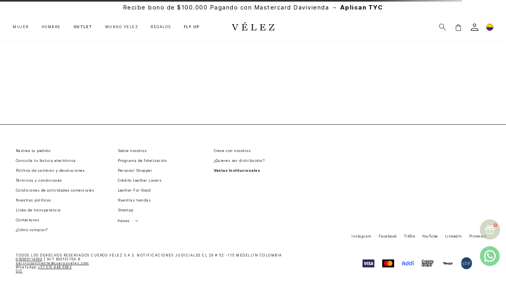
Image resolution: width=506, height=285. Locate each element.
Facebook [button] (388, 236)
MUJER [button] (21, 27)
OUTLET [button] (83, 27)
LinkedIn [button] (453, 236)
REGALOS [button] (161, 27)
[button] (458, 27)
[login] (474, 27)
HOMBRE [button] (51, 27)
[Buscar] (442, 27)
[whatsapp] (490, 256)
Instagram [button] (361, 236)
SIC (19, 271)
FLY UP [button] (192, 27)
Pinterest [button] (478, 236)
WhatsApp (44, 267)
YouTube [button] (430, 236)
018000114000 (29, 259)
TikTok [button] (409, 236)
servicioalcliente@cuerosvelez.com (52, 263)
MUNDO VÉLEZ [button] (121, 27)
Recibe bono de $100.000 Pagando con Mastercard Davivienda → (253, 7)
